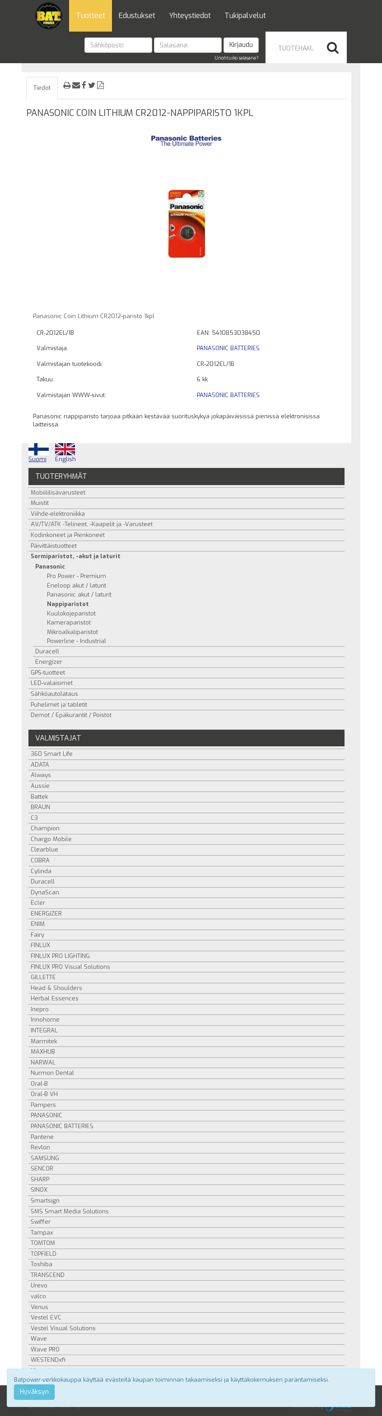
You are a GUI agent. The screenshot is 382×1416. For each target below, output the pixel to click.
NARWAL (43, 1062)
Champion (45, 828)
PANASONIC (46, 1115)
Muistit (40, 503)
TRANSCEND (48, 1275)
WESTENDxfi (48, 1360)
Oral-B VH (44, 1094)
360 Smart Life (52, 754)
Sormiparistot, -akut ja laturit (76, 556)
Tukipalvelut (245, 15)
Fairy (37, 935)
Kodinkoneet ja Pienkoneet (68, 535)
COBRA (40, 860)
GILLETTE (43, 977)
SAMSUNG (45, 1158)
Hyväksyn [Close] (34, 1392)
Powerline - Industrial (76, 641)
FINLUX (40, 945)
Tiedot (42, 88)
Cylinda (41, 871)
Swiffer (41, 1222)
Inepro (40, 1009)
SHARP (40, 1179)
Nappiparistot (68, 604)
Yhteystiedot (190, 15)
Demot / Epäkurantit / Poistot (71, 715)
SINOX (39, 1190)
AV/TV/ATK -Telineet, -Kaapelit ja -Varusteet (92, 524)
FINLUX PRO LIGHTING (60, 956)
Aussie (40, 786)
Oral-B (39, 1083)
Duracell (47, 651)
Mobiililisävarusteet (58, 492)
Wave (39, 1338)
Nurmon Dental (52, 1073)
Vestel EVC (46, 1317)
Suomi (38, 453)
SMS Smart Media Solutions (70, 1211)
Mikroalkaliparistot (72, 632)
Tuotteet (90, 15)
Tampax (42, 1232)
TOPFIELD (43, 1254)
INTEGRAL (44, 1030)
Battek (39, 797)
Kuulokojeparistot (71, 613)
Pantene (42, 1137)
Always (41, 775)
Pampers (43, 1105)
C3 (34, 818)
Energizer (48, 662)
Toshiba (41, 1264)
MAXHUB (43, 1051)
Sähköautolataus (54, 694)
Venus (39, 1307)
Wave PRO (45, 1349)
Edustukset (137, 15)
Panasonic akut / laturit (79, 594)
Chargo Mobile (51, 839)
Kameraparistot (69, 622)
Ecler (38, 903)
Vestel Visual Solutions (63, 1328)
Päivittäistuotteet (54, 546)
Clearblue (44, 849)
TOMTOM (43, 1243)
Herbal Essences (55, 998)
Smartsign (45, 1200)
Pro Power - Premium (76, 576)
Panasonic (50, 566)
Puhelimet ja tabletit (59, 704)
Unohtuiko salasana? (236, 58)
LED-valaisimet (52, 683)
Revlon (40, 1147)
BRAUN (40, 807)
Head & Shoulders (56, 988)
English (65, 453)
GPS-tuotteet (48, 672)
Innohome (45, 1019)
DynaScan (45, 892)
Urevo (39, 1285)
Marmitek (44, 1041)
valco (38, 1296)
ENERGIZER (46, 913)
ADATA (40, 764)
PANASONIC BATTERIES (228, 348)
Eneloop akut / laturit (76, 585)
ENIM (38, 924)
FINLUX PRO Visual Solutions (70, 967)
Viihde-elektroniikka (58, 514)
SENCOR (42, 1168)
